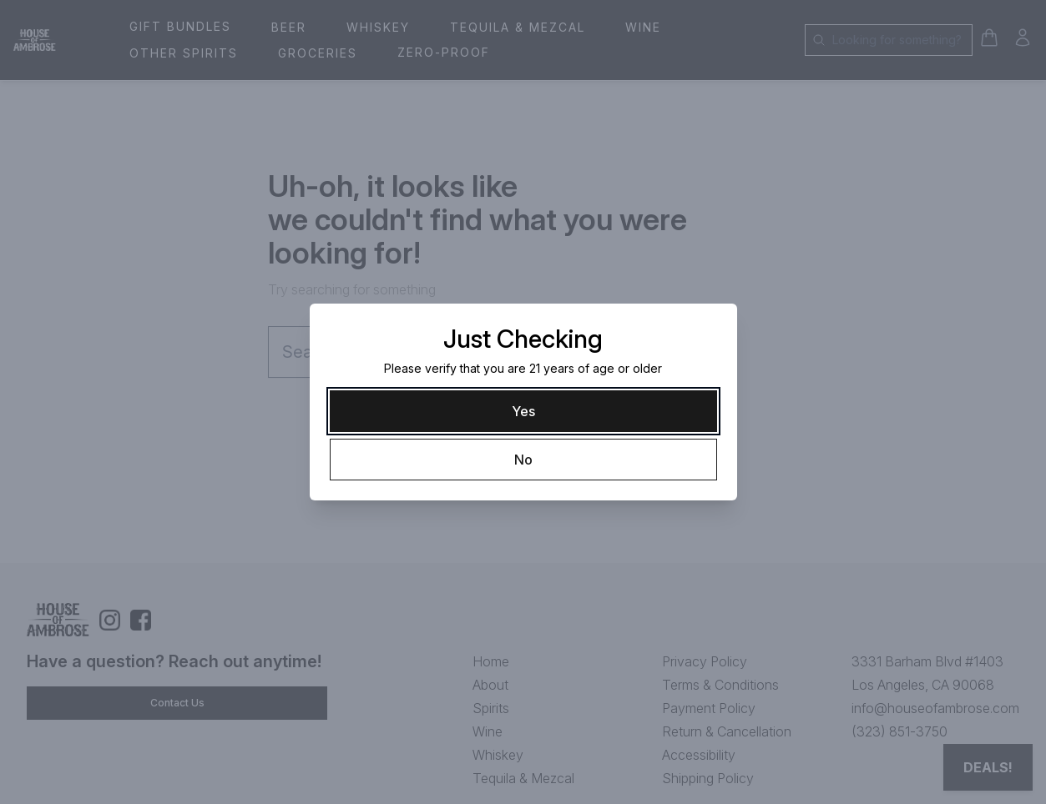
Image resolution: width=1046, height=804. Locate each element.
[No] (523, 459)
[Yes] (523, 411)
